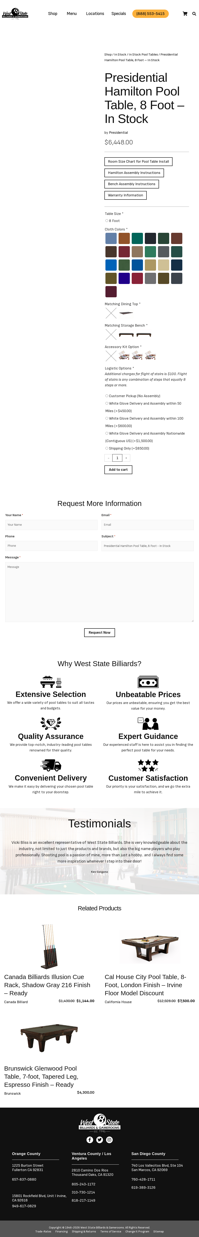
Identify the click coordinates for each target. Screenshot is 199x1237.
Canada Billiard (16, 1002)
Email (106, 515)
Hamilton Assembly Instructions (134, 173)
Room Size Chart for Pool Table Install (138, 161)
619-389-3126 (143, 1187)
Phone (10, 536)
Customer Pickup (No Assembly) (134, 396)
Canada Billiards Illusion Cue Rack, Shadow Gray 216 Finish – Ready (47, 985)
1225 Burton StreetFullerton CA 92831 (28, 1167)
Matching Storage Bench (126, 325)
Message (12, 557)
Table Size (114, 214)
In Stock (120, 54)
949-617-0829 (24, 1206)
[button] (194, 14)
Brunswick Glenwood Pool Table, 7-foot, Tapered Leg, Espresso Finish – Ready (41, 1076)
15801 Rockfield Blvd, (29, 1196)
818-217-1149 (83, 1200)
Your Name (14, 515)
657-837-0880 (24, 1179)
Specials (118, 13)
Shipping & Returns (84, 1231)
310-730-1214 (83, 1192)
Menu (72, 13)
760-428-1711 (143, 1179)
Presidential (118, 132)
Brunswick (12, 1093)
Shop (52, 13)
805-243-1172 (83, 1184)
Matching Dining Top (122, 304)
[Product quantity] (117, 458)
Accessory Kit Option (123, 347)
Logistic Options (119, 368)
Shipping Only (129, 448)
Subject (108, 536)
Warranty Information (125, 195)
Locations (95, 13)
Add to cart (118, 469)
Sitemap (158, 1231)
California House (118, 1002)
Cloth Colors (116, 229)
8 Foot (114, 221)
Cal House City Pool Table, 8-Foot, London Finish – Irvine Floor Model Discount (145, 985)
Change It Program (137, 1231)
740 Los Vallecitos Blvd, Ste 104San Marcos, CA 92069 (157, 1167)
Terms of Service (110, 1231)
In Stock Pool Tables (143, 54)
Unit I (51, 1196)
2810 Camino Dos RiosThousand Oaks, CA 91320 (92, 1172)
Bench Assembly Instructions (131, 184)
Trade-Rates (43, 1231)
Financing (61, 1231)
